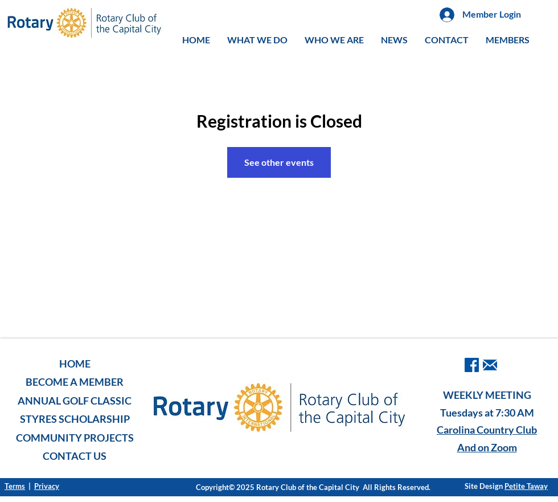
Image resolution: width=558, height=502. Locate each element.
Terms (15, 486)
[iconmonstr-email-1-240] (490, 365)
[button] (257, 40)
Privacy (46, 486)
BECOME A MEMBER (75, 382)
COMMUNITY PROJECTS (75, 437)
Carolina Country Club (487, 429)
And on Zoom (487, 447)
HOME (75, 363)
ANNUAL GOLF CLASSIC (75, 400)
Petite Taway (526, 486)
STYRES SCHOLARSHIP (75, 419)
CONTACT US (74, 456)
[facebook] (472, 365)
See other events (279, 162)
